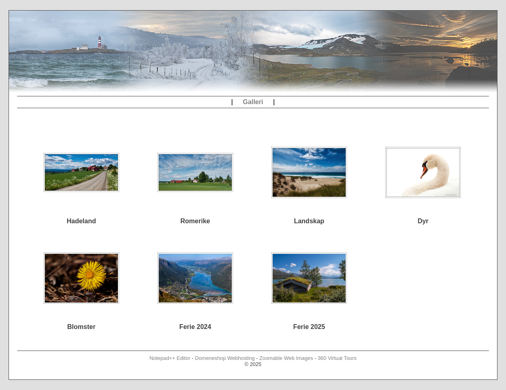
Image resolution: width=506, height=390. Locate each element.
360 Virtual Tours (337, 358)
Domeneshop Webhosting (225, 358)
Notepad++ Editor (169, 358)
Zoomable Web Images (286, 358)
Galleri (253, 101)
